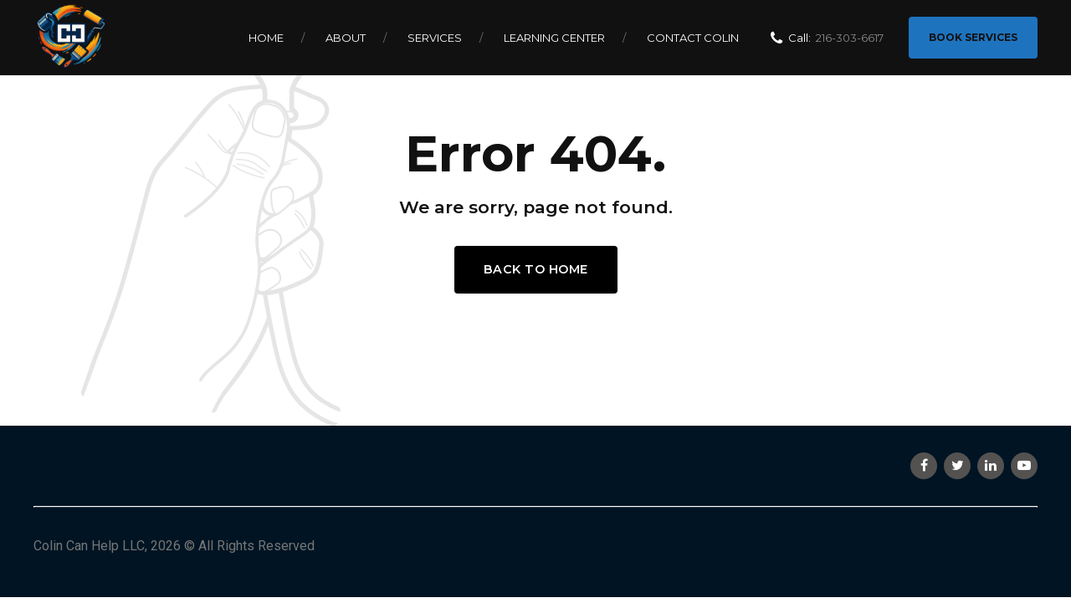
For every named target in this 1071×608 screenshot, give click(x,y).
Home (266, 37)
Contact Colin (693, 37)
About (345, 37)
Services (434, 37)
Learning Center (554, 37)
